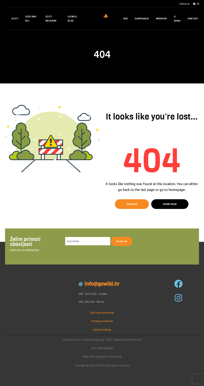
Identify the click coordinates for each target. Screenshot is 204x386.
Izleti (14, 18)
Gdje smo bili (30, 18)
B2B (125, 18)
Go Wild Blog (72, 18)
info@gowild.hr (102, 284)
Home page (170, 204)
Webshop (161, 18)
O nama (177, 18)
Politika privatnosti (102, 321)
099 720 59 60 (87, 293)
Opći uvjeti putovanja (102, 312)
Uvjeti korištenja (102, 329)
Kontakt (193, 18)
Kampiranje (142, 18)
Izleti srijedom (50, 18)
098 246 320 (86, 301)
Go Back (132, 204)
